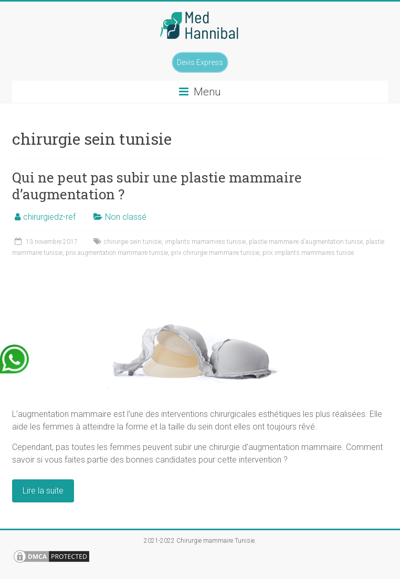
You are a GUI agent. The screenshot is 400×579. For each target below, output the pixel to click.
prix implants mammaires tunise (308, 252)
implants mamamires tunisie (205, 241)
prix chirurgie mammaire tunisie (215, 252)
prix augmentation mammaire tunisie (117, 252)
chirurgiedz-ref (49, 217)
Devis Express (200, 62)
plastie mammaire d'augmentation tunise (306, 241)
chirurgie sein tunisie (133, 241)
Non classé (125, 217)
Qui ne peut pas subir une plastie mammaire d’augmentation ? (157, 185)
